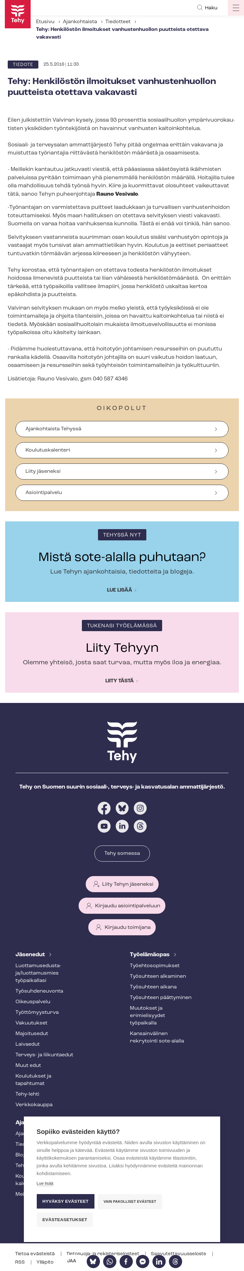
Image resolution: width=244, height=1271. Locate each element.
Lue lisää (119, 590)
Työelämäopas (150, 955)
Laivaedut (27, 1044)
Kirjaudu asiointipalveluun (127, 906)
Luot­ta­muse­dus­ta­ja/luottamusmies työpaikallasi (38, 973)
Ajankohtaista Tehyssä (53, 429)
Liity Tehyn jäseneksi (127, 884)
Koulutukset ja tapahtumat (33, 1080)
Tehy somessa (122, 853)
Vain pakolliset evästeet (129, 1201)
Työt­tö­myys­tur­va (37, 1012)
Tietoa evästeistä (35, 1254)
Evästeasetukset (65, 1219)
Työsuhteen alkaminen (158, 976)
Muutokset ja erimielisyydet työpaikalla (147, 1016)
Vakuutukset (31, 1023)
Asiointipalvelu (43, 492)
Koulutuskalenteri (47, 450)
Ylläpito (45, 1262)
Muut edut (28, 1065)
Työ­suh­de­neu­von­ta (39, 991)
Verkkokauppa (34, 1104)
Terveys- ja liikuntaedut (44, 1055)
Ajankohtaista (80, 21)
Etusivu (45, 21)
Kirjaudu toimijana (128, 927)
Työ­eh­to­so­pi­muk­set (155, 965)
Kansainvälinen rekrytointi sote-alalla (157, 1037)
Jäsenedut (30, 955)
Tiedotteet (118, 21)
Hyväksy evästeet (66, 1201)
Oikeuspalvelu (32, 1002)
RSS (20, 1262)
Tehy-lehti (27, 1094)
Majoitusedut (31, 1033)
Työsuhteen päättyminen (160, 997)
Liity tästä (119, 681)
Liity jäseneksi (43, 471)
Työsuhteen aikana (153, 987)
